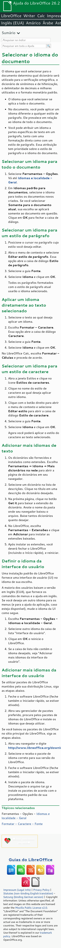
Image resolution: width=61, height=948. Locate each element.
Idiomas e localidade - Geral (26, 816)
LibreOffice (11, 15)
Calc (41, 15)
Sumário (8, 32)
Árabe (48, 23)
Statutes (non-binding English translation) (28, 893)
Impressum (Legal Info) (17, 890)
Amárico (33, 23)
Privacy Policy (41, 890)
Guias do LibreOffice (31, 859)
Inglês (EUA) (12, 23)
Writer (29, 15)
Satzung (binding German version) (23, 897)
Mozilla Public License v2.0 (31, 907)
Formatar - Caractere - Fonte (22, 824)
